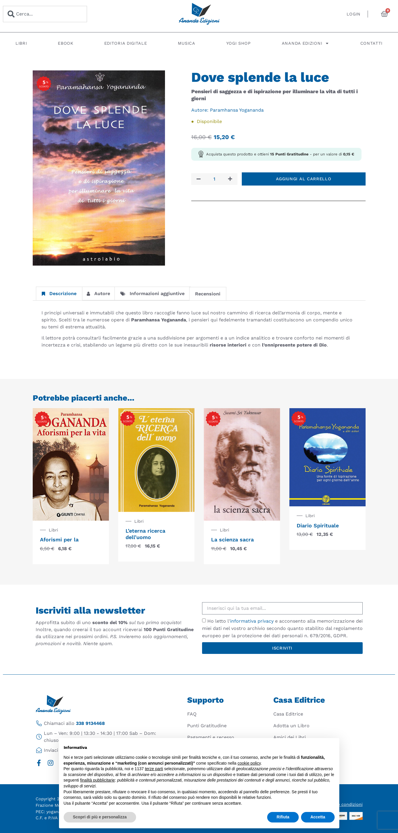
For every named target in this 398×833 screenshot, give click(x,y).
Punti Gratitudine (207, 725)
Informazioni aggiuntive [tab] (152, 293)
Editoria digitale (125, 43)
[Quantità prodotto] (214, 179)
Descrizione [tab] (59, 293)
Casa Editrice (288, 714)
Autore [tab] (98, 293)
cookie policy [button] (248, 763)
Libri (21, 43)
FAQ (192, 714)
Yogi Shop (238, 43)
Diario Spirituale (318, 525)
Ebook (65, 43)
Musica (186, 43)
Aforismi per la (59, 539)
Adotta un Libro (291, 725)
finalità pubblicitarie (97, 780)
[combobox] (45, 14)
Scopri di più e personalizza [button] (100, 817)
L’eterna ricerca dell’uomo (145, 534)
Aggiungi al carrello (303, 178)
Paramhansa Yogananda (237, 110)
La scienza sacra (232, 539)
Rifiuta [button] (283, 817)
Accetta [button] (317, 817)
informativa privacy (252, 621)
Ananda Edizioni (305, 43)
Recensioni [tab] (207, 294)
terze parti (154, 768)
